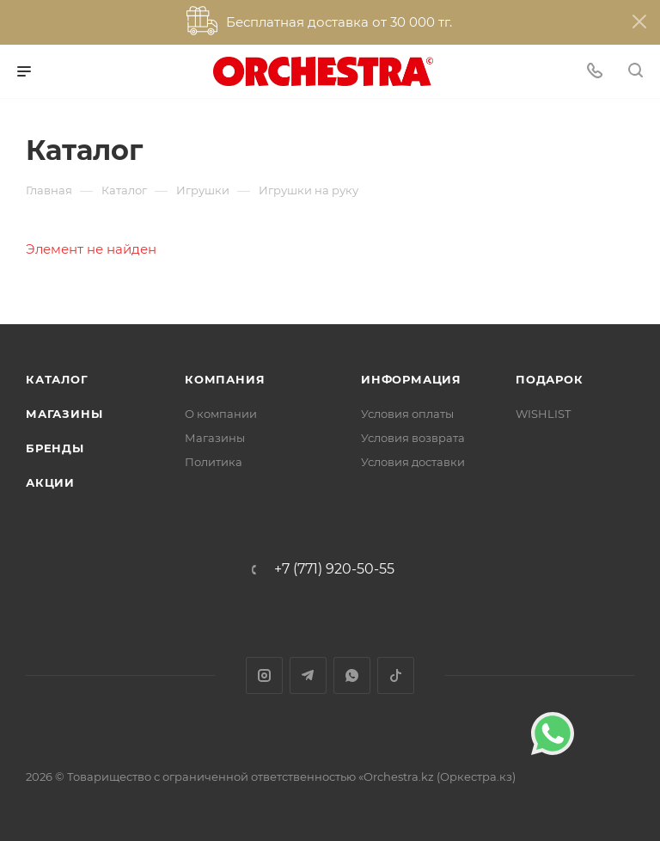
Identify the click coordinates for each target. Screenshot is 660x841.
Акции (50, 482)
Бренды (55, 448)
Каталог (57, 379)
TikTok (395, 675)
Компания (225, 379)
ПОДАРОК (550, 379)
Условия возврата (413, 438)
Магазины (64, 413)
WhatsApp (351, 675)
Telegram (308, 675)
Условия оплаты (407, 413)
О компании (221, 413)
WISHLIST (543, 413)
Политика (213, 462)
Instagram (264, 675)
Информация (411, 379)
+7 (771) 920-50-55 (334, 569)
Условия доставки (413, 462)
